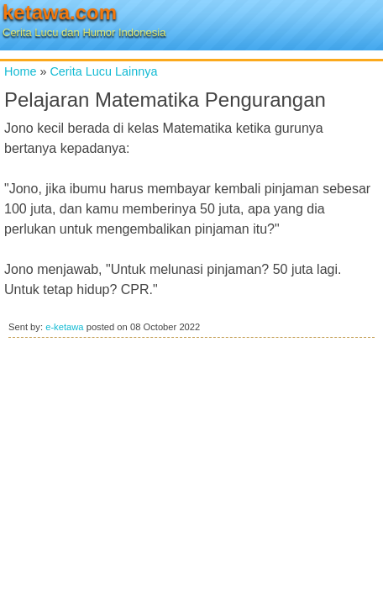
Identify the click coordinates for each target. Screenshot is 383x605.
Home (20, 71)
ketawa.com (60, 12)
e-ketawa (64, 327)
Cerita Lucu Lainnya (103, 71)
